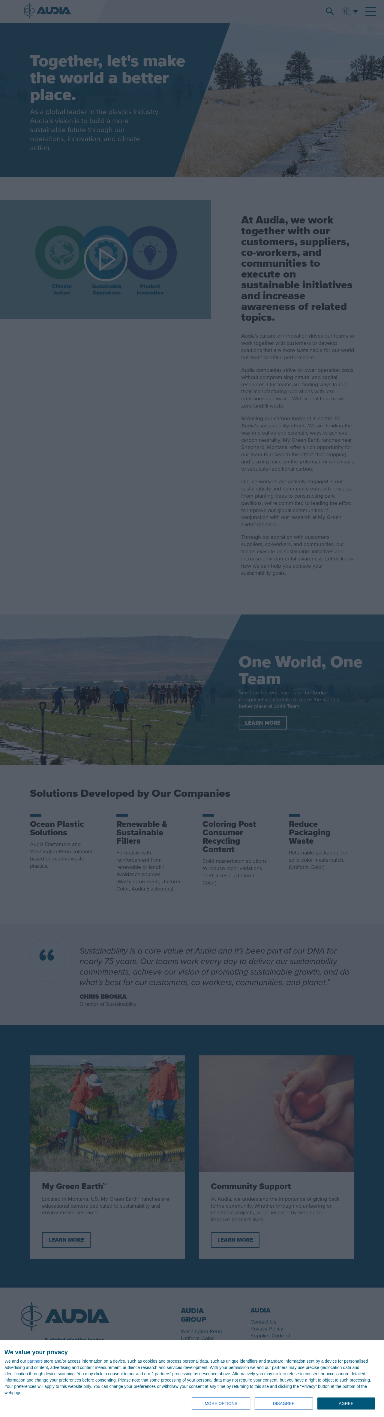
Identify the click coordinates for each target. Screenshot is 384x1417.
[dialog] (192, 1378)
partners (35, 1361)
